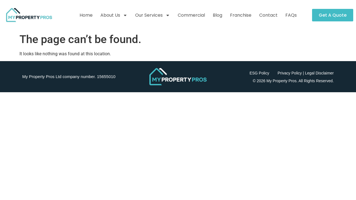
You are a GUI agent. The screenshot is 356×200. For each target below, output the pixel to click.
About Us (113, 15)
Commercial (191, 15)
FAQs (291, 15)
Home (86, 15)
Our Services (152, 15)
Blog (217, 15)
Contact (268, 15)
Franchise (240, 15)
